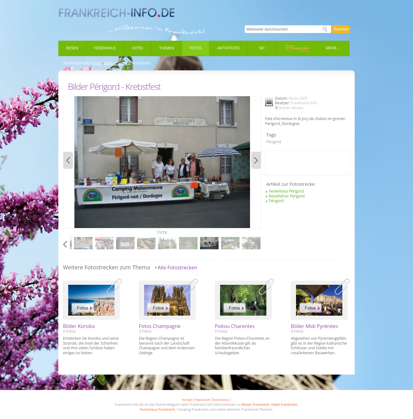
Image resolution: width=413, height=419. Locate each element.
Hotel (138, 48)
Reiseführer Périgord (287, 196)
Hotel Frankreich (284, 404)
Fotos (196, 48)
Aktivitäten (228, 48)
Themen (166, 48)
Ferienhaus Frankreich (157, 409)
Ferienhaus (105, 48)
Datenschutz (220, 400)
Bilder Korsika (79, 326)
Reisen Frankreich (255, 404)
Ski (262, 48)
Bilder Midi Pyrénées (314, 326)
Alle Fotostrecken (177, 267)
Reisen (72, 48)
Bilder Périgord (117, 63)
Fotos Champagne (160, 326)
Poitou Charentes (235, 326)
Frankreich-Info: (77, 63)
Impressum (202, 400)
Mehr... (332, 48)
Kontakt (187, 400)
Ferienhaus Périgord (286, 191)
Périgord (273, 141)
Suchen (341, 29)
